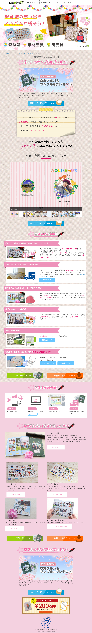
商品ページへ (55, 447)
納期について (47, 280)
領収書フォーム (65, 363)
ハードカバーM (14, 528)
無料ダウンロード (33, 414)
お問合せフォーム (47, 340)
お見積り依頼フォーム (48, 363)
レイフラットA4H (57, 494)
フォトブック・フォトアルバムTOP (14, 53)
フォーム (55, 2)
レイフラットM (16, 494)
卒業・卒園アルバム (32, 2)
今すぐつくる (67, 2)
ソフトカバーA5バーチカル (59, 526)
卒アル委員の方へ (45, 2)
